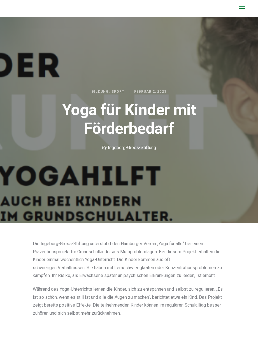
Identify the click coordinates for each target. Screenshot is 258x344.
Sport (117, 92)
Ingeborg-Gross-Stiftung (132, 147)
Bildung (100, 92)
